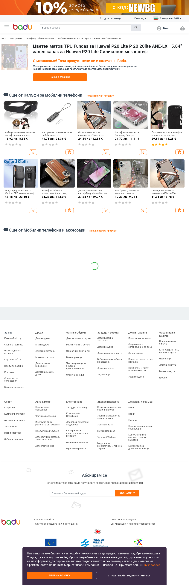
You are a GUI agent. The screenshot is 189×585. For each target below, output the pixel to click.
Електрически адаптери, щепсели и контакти (77, 433)
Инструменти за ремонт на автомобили (47, 423)
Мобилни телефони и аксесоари (73, 38)
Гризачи (132, 420)
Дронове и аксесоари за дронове (77, 423)
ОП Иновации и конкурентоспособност (133, 523)
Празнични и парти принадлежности (138, 369)
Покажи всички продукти (100, 95)
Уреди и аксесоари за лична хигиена (108, 417)
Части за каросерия (46, 416)
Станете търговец (13, 344)
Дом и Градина (137, 332)
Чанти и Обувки (76, 332)
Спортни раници (75, 375)
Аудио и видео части (77, 442)
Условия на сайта (43, 519)
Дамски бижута (167, 365)
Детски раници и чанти (109, 353)
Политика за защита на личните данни (55, 523)
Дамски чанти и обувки (78, 338)
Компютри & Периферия (73, 414)
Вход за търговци (110, 18)
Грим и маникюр (106, 431)
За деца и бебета (108, 332)
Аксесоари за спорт (14, 420)
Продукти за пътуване (47, 431)
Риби (131, 407)
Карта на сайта (12, 359)
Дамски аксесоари (45, 351)
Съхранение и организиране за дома (140, 345)
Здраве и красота (108, 401)
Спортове (9, 407)
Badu (3, 38)
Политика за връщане (123, 519)
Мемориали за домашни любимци (138, 447)
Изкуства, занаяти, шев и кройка (140, 360)
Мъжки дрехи (42, 344)
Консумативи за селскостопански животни (137, 437)
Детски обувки (105, 347)
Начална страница (60, 77)
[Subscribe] (82, 493)
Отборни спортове (14, 439)
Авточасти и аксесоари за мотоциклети (47, 438)
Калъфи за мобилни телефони (106, 38)
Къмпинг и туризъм (14, 414)
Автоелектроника (44, 446)
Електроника (16, 38)
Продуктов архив (13, 366)
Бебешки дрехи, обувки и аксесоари (109, 360)
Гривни (163, 377)
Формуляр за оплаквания (11, 379)
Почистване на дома (139, 338)
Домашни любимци (140, 401)
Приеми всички (60, 575)
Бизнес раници (74, 357)
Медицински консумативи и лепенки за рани (109, 446)
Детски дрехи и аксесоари (105, 339)
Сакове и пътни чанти (78, 351)
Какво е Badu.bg (13, 338)
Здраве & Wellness (106, 437)
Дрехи (39, 332)
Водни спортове (12, 433)
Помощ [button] (140, 18)
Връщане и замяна (14, 387)
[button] (6, 27)
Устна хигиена (105, 424)
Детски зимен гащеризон (42, 364)
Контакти (9, 372)
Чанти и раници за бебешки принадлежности (76, 366)
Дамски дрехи (42, 338)
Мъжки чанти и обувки (78, 344)
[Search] (85, 27)
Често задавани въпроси (12, 352)
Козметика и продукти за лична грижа (109, 408)
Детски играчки (105, 368)
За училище (103, 374)
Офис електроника (76, 448)
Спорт (8, 401)
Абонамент (127, 493)
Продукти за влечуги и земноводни (140, 427)
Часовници (165, 358)
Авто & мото (43, 401)
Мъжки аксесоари (44, 357)
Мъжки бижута (167, 371)
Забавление (10, 426)
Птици (131, 414)
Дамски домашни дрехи (44, 373)
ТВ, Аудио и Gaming (76, 407)
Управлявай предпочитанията (129, 575)
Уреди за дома (136, 376)
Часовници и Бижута (167, 334)
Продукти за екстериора (42, 408)
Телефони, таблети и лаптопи (40, 38)
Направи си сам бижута (167, 342)
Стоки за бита (135, 353)
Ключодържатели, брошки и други (169, 351)
